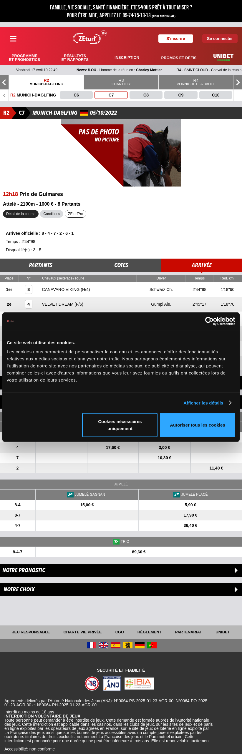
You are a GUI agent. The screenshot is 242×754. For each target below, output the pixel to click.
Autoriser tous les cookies (197, 424)
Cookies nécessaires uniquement (120, 425)
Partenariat (188, 632)
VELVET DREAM (58, 304)
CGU (119, 632)
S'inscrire (175, 38)
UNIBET (223, 632)
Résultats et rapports (74, 58)
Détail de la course (20, 214)
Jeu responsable (31, 632)
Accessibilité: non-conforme (29, 749)
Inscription (127, 57)
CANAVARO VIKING (61, 289)
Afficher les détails (203, 402)
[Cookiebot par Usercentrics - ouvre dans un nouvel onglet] (209, 321)
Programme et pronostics (24, 58)
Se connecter (220, 38)
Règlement (149, 632)
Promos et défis (178, 58)
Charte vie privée (82, 632)
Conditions (51, 214)
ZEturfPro (75, 214)
